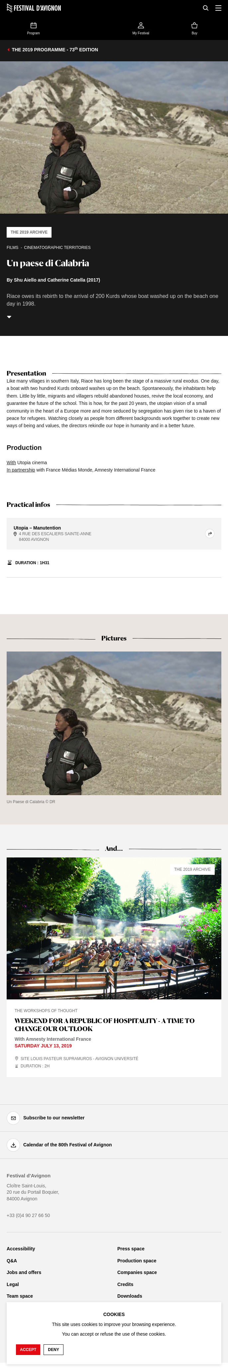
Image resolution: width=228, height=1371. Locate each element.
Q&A (12, 1260)
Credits (125, 1284)
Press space (131, 1248)
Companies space (137, 1272)
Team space (20, 1296)
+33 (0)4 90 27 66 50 (28, 1215)
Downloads (129, 1296)
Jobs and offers (24, 1272)
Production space (136, 1260)
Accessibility (21, 1248)
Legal (13, 1284)
